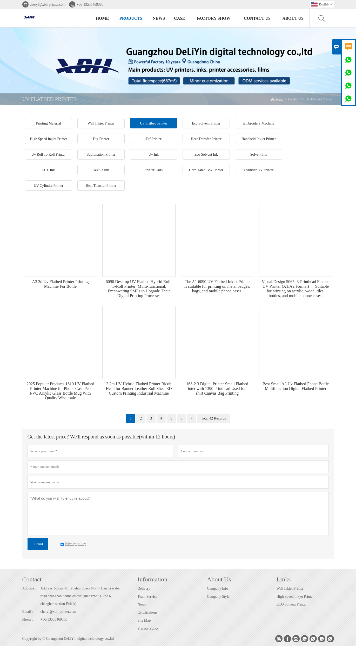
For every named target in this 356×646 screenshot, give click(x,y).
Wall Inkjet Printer (290, 588)
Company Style (218, 597)
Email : (27, 612)
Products (130, 18)
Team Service (147, 597)
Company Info (217, 588)
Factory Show (213, 18)
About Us (293, 18)
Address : (29, 588)
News (159, 18)
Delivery (144, 588)
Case (179, 18)
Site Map (144, 620)
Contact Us (257, 18)
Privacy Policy (148, 628)
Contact (32, 579)
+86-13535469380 (90, 4)
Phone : (27, 619)
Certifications (147, 612)
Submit (38, 544)
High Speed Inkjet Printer (295, 597)
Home (102, 18)
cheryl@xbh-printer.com (48, 4)
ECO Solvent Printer (292, 604)
